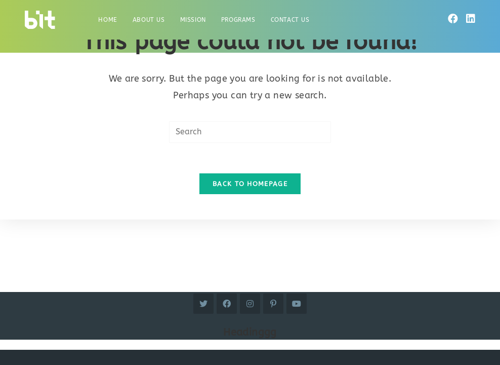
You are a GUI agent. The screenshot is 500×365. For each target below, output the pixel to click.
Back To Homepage (250, 184)
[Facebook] (453, 19)
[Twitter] (203, 304)
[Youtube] (296, 304)
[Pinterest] (273, 304)
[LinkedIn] (470, 19)
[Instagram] (250, 304)
